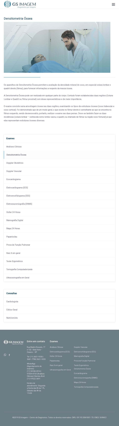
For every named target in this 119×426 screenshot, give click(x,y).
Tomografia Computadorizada (19, 269)
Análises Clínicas (14, 146)
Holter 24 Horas (13, 212)
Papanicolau (11, 237)
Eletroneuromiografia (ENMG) (19, 204)
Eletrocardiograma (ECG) (17, 187)
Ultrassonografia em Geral (17, 277)
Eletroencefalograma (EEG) (18, 196)
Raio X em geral (13, 253)
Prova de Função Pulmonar (18, 245)
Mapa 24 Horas (13, 228)
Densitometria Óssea (16, 155)
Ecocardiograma (13, 179)
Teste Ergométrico (14, 261)
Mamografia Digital (14, 220)
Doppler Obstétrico (14, 163)
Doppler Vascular (14, 171)
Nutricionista (12, 318)
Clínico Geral (11, 310)
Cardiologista (12, 301)
